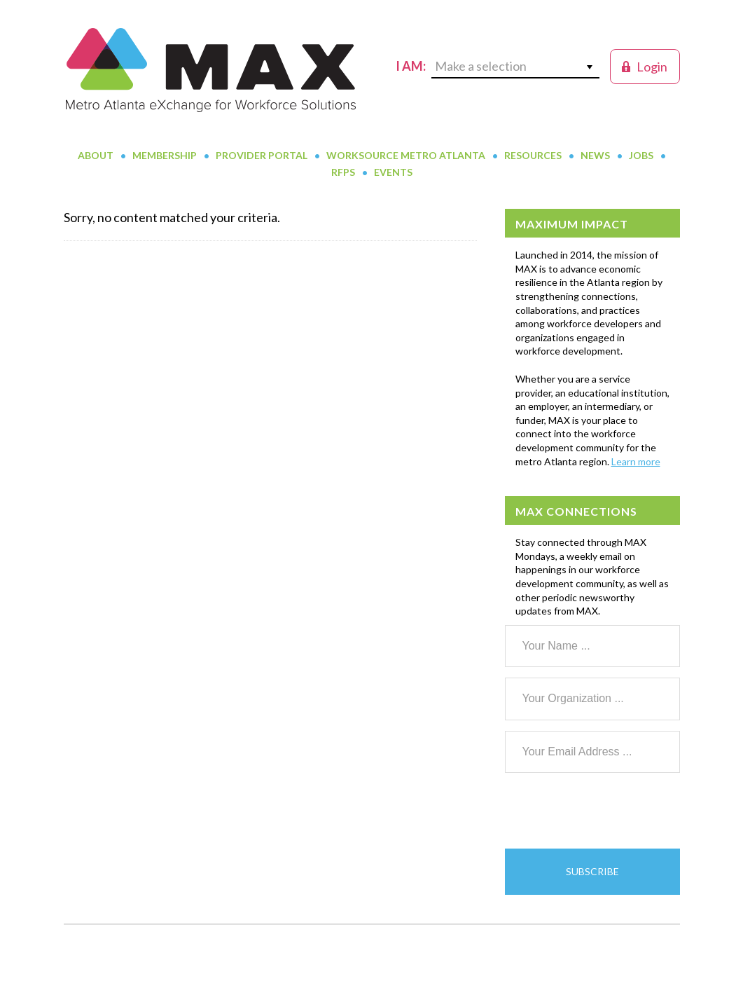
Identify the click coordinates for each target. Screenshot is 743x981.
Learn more (635, 461)
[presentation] (611, 810)
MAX (211, 70)
